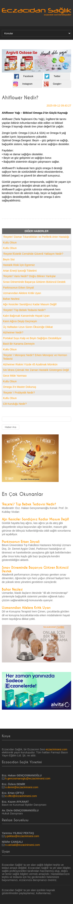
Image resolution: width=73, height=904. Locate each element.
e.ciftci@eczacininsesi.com (21, 795)
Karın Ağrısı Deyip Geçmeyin (20, 321)
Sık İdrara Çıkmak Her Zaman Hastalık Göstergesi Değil (36, 369)
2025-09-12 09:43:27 (59, 105)
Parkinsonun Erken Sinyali (18, 287)
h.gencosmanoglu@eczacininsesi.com (27, 778)
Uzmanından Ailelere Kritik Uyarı (22, 293)
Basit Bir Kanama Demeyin (19, 343)
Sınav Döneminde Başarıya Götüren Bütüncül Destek (34, 281)
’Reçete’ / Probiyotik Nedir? (19, 392)
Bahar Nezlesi (11, 298)
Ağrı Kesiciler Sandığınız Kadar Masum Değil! (30, 304)
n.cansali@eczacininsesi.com (22, 844)
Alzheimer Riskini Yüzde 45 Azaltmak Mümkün (30, 364)
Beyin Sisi (9, 259)
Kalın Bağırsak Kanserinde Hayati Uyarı (26, 315)
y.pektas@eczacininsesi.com (22, 836)
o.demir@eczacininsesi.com (21, 787)
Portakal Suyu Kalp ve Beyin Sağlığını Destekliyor (32, 338)
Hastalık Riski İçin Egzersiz (19, 264)
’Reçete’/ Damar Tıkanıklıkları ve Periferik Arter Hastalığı (36, 236)
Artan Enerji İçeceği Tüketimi (20, 270)
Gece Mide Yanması (15, 375)
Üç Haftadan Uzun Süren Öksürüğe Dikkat (28, 326)
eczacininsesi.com (56, 749)
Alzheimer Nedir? (13, 332)
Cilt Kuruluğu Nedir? (15, 403)
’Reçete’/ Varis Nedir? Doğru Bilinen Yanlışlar (29, 276)
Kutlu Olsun (10, 242)
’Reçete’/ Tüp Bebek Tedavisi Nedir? (24, 310)
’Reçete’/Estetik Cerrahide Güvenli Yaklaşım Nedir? (33, 253)
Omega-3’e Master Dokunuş (19, 386)
